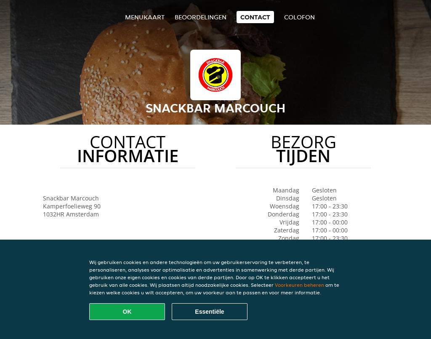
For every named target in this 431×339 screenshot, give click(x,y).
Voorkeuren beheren (299, 285)
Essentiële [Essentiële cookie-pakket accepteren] (209, 311)
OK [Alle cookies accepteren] (127, 311)
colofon (299, 17)
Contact (255, 17)
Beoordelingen (200, 17)
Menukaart (145, 17)
